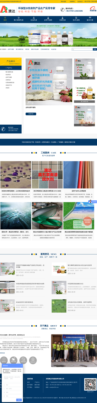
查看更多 (2, 353)
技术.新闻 (29, 384)
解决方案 (37, 384)
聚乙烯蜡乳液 (19, 49)
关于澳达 (29, 387)
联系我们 (37, 387)
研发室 (4, 361)
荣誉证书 (32, 362)
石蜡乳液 (8, 80)
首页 (28, 382)
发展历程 (23, 361)
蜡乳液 (27, 49)
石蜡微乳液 (84, 78)
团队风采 (13, 361)
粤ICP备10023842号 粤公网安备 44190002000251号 (72, 397)
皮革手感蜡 (11, 49)
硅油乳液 (53, 49)
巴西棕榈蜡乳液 (45, 49)
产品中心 (37, 382)
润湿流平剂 (9, 85)
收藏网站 (72, 1)
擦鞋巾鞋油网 (35, 49)
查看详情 (30, 114)
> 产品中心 (8, 68)
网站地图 (63, 1)
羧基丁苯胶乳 (84, 125)
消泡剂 (7, 88)
